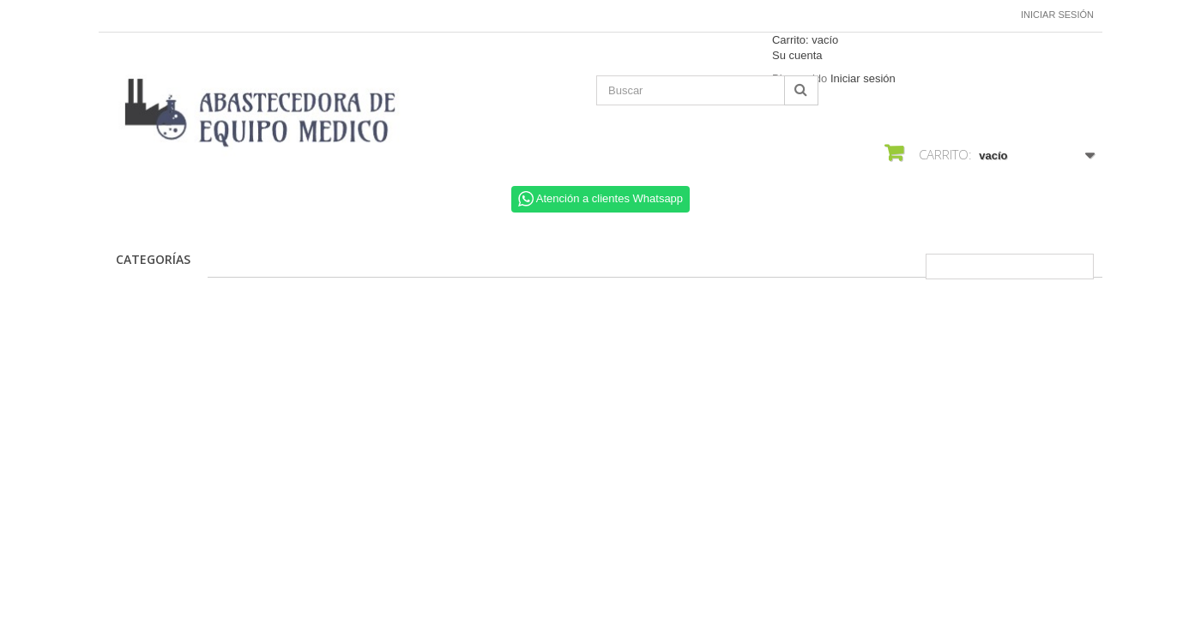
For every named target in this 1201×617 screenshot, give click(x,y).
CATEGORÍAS (153, 259)
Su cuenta (797, 55)
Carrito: (805, 39)
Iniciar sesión (1057, 14)
